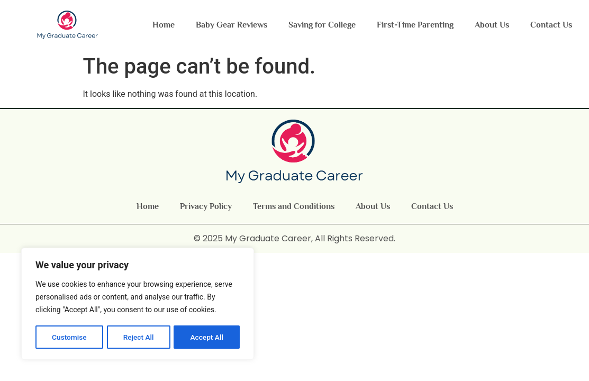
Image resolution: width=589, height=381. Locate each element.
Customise (69, 337)
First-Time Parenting (415, 25)
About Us (492, 25)
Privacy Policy (206, 206)
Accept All (207, 337)
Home (163, 25)
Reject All (138, 337)
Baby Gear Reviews (231, 25)
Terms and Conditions (293, 206)
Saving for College (322, 25)
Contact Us (551, 25)
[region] (137, 304)
